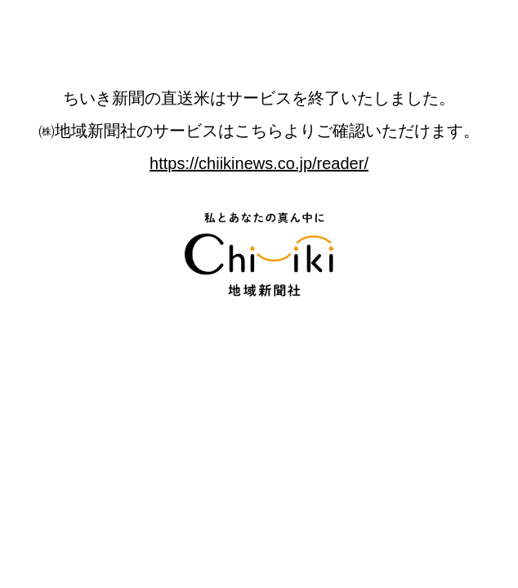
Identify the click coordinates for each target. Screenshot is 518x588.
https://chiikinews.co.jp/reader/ (259, 163)
